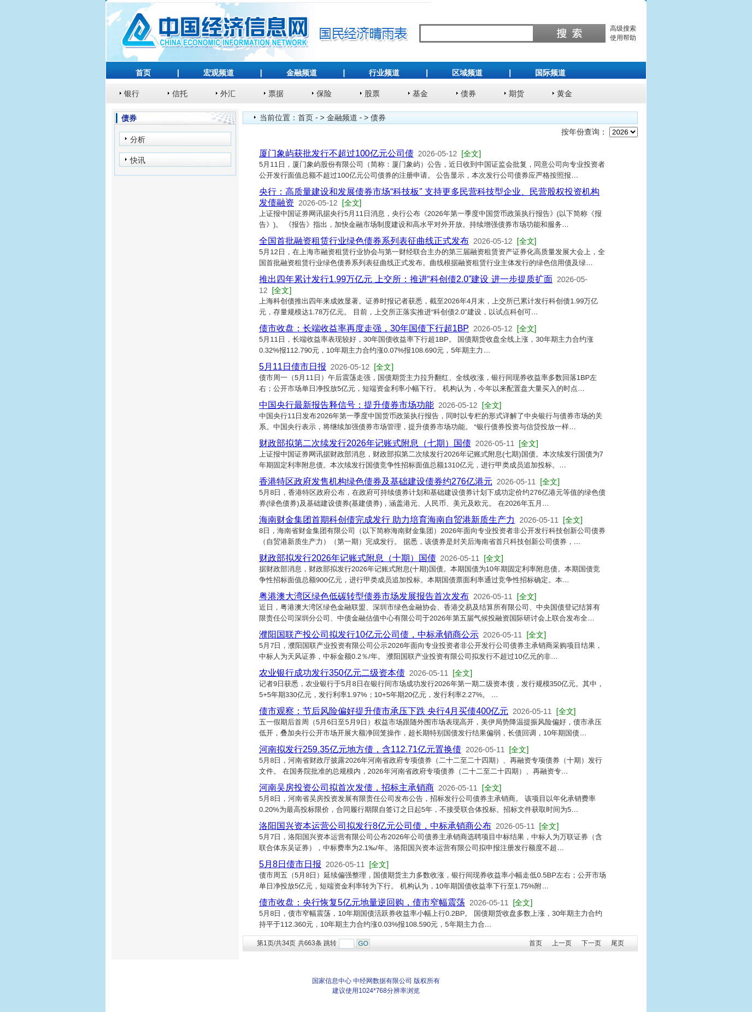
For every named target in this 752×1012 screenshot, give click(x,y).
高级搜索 (623, 28)
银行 (131, 93)
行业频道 (384, 72)
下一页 (591, 943)
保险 (324, 93)
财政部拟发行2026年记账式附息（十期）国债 (347, 558)
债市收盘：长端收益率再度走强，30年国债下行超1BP (364, 328)
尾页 (617, 943)
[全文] (471, 153)
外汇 (228, 93)
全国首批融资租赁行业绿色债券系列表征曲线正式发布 (364, 240)
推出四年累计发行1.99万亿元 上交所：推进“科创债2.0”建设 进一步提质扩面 (406, 279)
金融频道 (301, 72)
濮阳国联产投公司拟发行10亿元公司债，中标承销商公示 (369, 634)
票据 (276, 93)
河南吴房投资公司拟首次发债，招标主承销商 (346, 787)
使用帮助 (623, 38)
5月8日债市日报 (290, 864)
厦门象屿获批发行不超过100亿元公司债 (336, 153)
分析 (137, 139)
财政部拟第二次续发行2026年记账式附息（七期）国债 (365, 443)
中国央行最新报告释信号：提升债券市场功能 (346, 405)
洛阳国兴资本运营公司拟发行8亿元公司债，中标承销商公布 (375, 825)
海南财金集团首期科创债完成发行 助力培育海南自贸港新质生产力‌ (387, 519)
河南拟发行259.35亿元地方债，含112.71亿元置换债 (360, 749)
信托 (179, 93)
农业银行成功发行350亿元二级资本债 (332, 672)
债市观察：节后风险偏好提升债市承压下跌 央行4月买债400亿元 (383, 711)
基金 (420, 93)
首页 (143, 72)
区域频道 (467, 72)
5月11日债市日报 (292, 366)
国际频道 (550, 72)
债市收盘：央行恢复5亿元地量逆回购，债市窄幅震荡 (362, 902)
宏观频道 (218, 72)
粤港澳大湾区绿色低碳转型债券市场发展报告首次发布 (364, 596)
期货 (516, 93)
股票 (372, 93)
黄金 (564, 93)
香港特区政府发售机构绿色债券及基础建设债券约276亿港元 (375, 481)
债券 (468, 93)
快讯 (137, 160)
